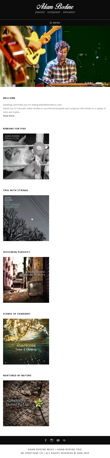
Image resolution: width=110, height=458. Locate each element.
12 (68, 81)
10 (62, 81)
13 (72, 81)
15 (78, 81)
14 (75, 81)
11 (65, 81)
